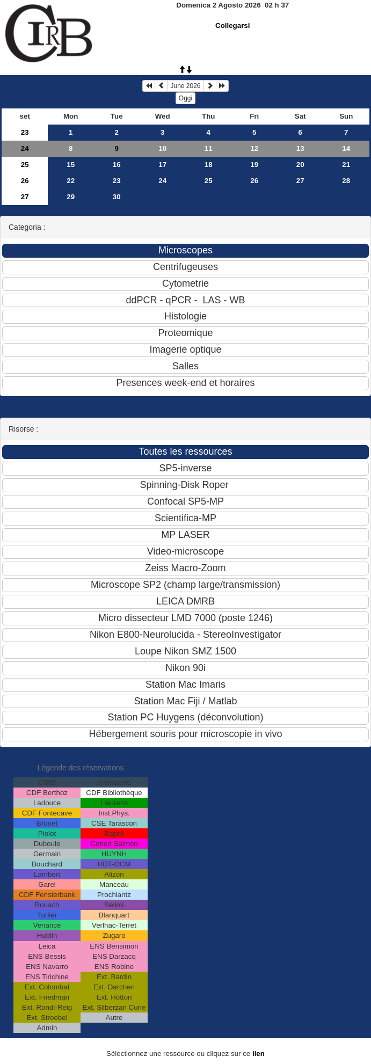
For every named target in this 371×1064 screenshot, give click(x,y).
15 (71, 165)
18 (209, 165)
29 (71, 197)
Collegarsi (232, 25)
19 (254, 165)
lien (258, 1054)
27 (300, 181)
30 (117, 197)
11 (209, 148)
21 (346, 165)
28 (346, 181)
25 (25, 165)
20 (300, 165)
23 (25, 132)
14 (346, 148)
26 (25, 181)
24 (25, 148)
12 (254, 148)
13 (300, 148)
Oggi (185, 98)
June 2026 (185, 86)
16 (117, 165)
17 (162, 165)
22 (71, 181)
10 (162, 148)
